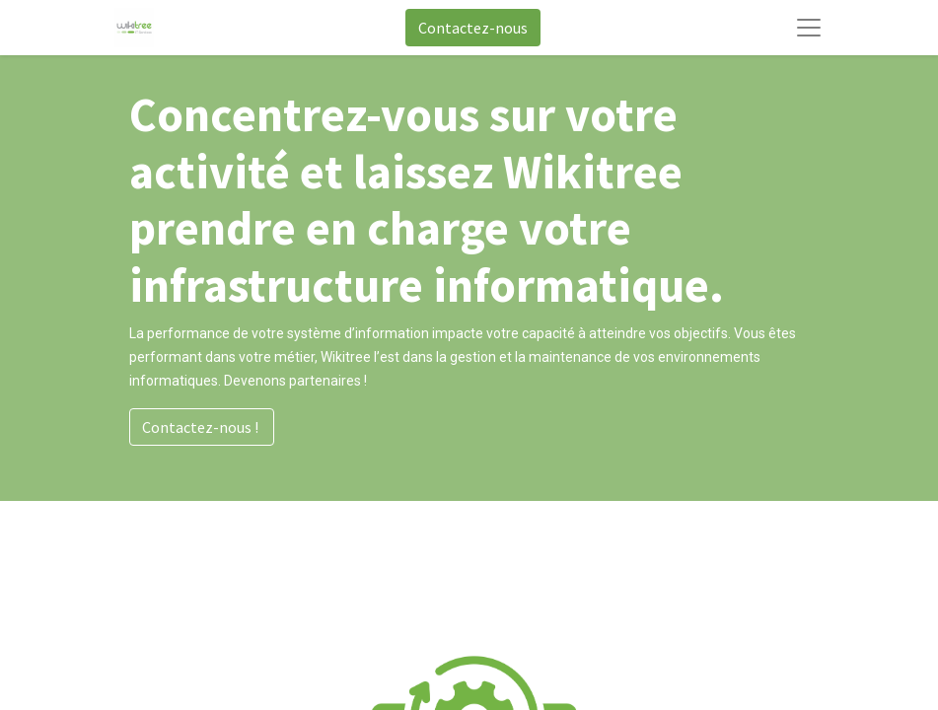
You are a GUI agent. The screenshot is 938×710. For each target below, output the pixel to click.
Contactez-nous (473, 27)
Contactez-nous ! (201, 427)
